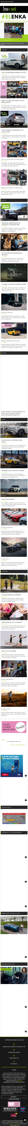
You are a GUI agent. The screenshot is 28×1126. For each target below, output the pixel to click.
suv (3, 126)
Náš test (9, 68)
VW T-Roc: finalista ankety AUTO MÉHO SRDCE (12, 159)
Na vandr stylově (5, 709)
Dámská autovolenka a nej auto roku (10, 340)
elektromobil (4, 68)
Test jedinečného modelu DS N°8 (14, 72)
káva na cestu (5, 618)
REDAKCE (19, 1080)
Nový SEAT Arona (8, 499)
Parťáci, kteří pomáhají (7, 679)
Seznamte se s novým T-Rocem (13, 470)
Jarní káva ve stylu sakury (12, 622)
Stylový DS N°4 (5, 559)
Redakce (16, 1123)
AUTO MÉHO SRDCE (6, 97)
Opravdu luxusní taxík (6, 312)
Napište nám (11, 1123)
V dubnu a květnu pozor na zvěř (14, 284)
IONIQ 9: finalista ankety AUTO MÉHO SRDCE (11, 187)
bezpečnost (4, 219)
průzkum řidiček (10, 219)
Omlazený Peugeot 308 (6, 527)
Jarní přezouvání (5, 40)
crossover (4, 495)
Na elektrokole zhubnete (11, 595)
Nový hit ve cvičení (9, 651)
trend (3, 647)
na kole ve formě (5, 591)
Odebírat (14, 1097)
